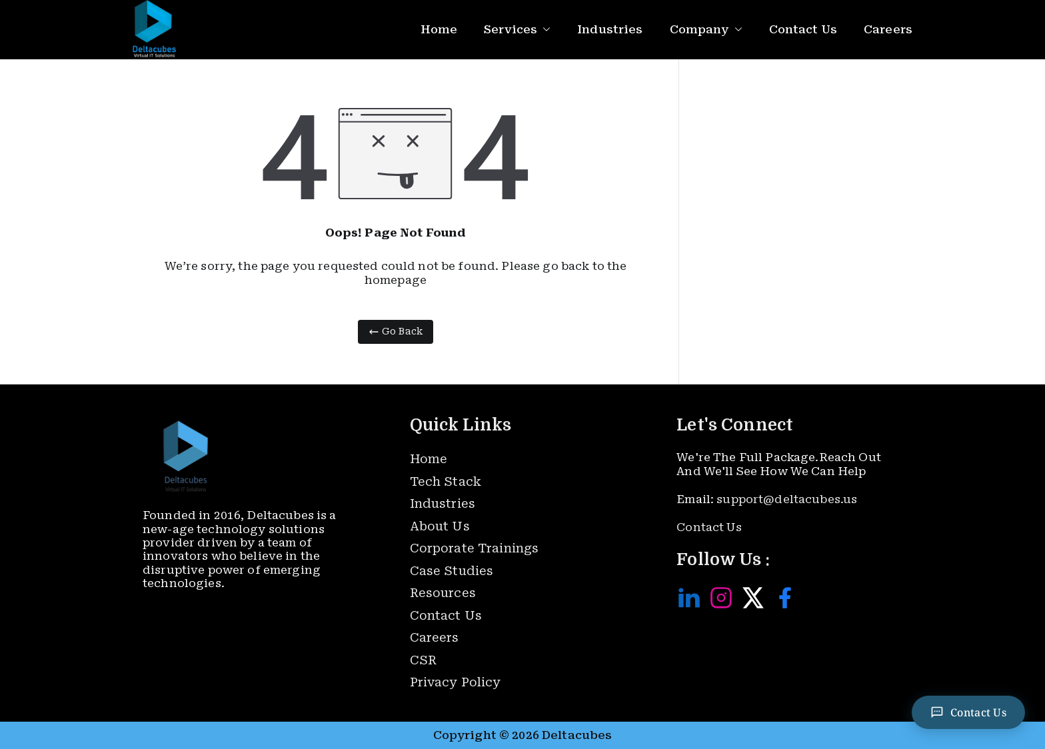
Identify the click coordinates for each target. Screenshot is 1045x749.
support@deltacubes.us (786, 499)
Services (517, 29)
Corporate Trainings (474, 548)
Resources (443, 593)
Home (439, 29)
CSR (423, 660)
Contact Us (803, 29)
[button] (543, 29)
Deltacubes (577, 735)
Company (706, 29)
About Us (440, 526)
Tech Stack (445, 481)
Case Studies (452, 571)
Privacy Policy (455, 682)
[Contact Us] (968, 712)
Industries (609, 29)
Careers (888, 29)
